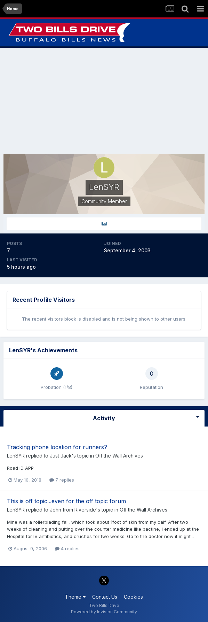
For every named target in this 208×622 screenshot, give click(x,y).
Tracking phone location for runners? (57, 447)
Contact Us (104, 597)
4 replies (67, 548)
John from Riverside (73, 510)
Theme (75, 597)
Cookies (133, 597)
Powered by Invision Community (104, 611)
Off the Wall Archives (119, 456)
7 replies (61, 480)
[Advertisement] (104, 100)
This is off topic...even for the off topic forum (66, 501)
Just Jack (61, 456)
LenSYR (16, 456)
